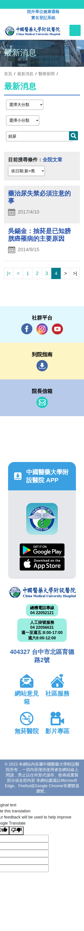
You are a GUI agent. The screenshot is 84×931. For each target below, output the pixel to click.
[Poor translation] (16, 830)
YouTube (57, 328)
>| (75, 273)
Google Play (42, 550)
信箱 (42, 402)
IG (42, 329)
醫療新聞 (47, 74)
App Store (42, 564)
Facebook (26, 328)
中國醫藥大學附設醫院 (42, 592)
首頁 (8, 74)
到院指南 (42, 365)
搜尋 (73, 135)
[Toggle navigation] (75, 30)
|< (9, 273)
